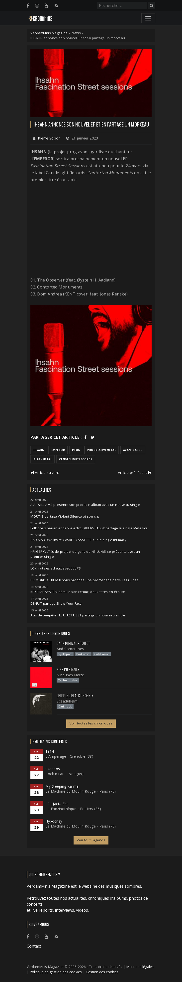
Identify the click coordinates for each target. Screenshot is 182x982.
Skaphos (52, 768)
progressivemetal (101, 450)
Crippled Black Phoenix (75, 696)
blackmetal (42, 459)
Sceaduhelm (67, 701)
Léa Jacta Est (56, 803)
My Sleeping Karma (62, 786)
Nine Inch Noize (70, 675)
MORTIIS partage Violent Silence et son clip (64, 516)
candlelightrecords (75, 459)
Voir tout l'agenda (91, 840)
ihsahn (38, 450)
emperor (58, 450)
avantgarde (132, 450)
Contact (34, 946)
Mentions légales (140, 966)
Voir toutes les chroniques (91, 723)
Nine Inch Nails (68, 670)
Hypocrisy (53, 821)
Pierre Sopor (49, 138)
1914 (49, 751)
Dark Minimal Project (73, 643)
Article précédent (135, 472)
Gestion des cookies (102, 972)
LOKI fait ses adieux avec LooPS (55, 568)
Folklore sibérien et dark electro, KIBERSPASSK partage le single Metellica (89, 528)
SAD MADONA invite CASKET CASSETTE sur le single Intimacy (78, 540)
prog (76, 450)
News (76, 33)
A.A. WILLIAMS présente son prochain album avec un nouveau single (85, 505)
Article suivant (44, 472)
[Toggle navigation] (148, 18)
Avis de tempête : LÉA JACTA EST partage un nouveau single (77, 615)
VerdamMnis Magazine (49, 33)
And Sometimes (70, 648)
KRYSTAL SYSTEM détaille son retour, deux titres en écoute (77, 592)
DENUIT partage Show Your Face (56, 603)
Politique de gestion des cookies (56, 972)
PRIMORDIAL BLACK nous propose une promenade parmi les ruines (84, 580)
